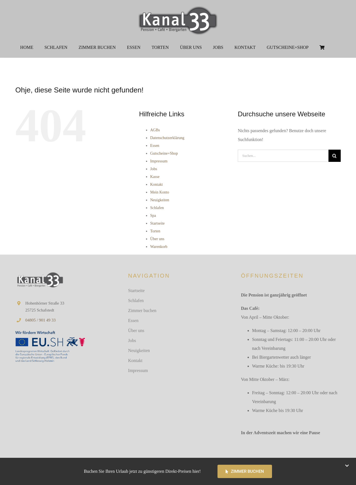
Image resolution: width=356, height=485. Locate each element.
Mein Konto (159, 192)
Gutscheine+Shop (164, 153)
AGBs (155, 130)
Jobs (153, 169)
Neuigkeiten (159, 200)
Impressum (158, 161)
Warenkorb (158, 247)
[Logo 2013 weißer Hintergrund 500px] (178, 6)
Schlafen (157, 208)
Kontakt (156, 184)
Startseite (157, 223)
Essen (154, 146)
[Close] (346, 465)
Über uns (157, 239)
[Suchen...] (283, 156)
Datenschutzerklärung (167, 138)
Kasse (154, 177)
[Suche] (334, 156)
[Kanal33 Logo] (39, 273)
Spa (153, 215)
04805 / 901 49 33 (40, 320)
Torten (155, 231)
